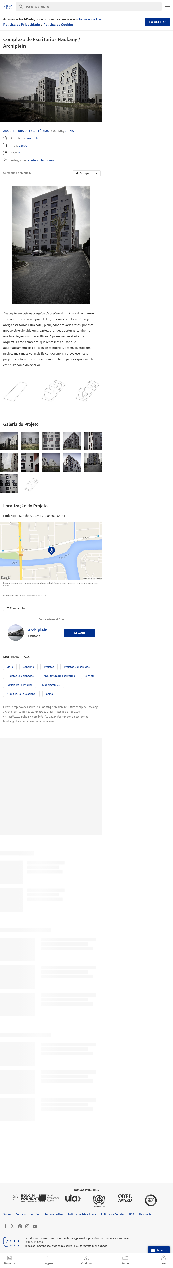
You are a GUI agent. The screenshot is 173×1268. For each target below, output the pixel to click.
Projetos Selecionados (20, 676)
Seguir (79, 633)
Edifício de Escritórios (19, 685)
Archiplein (34, 138)
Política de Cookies (58, 24)
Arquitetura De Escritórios (26, 131)
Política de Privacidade (21, 24)
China (69, 131)
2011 (21, 153)
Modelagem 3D (51, 685)
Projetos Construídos (77, 667)
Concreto (28, 667)
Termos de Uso (90, 19)
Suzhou (89, 676)
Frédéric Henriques (41, 160)
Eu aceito (157, 21)
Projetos (49, 667)
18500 (23, 145)
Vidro (10, 667)
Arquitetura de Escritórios (59, 676)
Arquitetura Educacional (21, 694)
